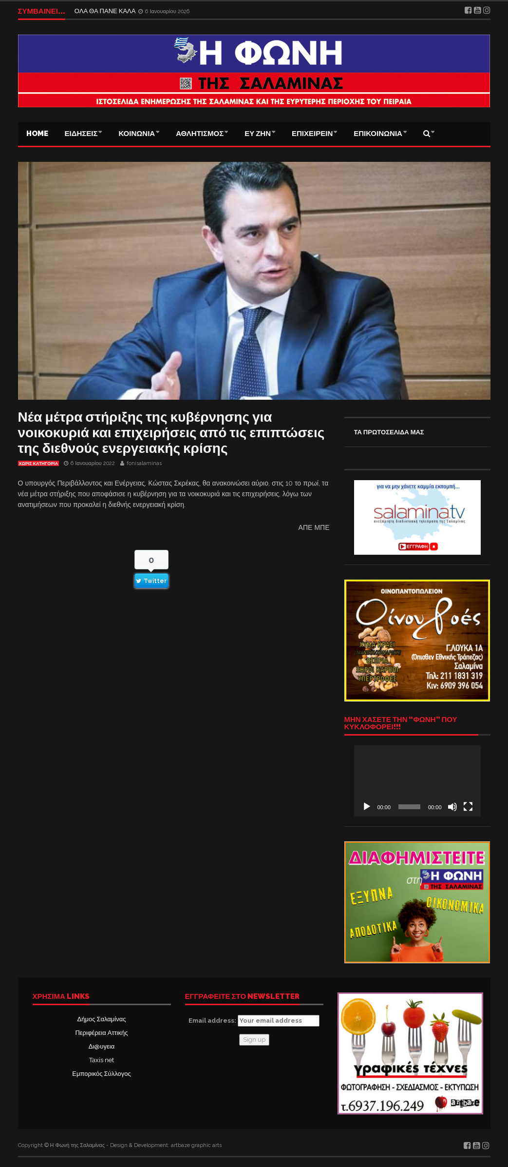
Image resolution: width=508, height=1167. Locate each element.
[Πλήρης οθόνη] (468, 807)
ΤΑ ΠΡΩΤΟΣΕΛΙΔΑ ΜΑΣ (389, 432)
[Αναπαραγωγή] (367, 807)
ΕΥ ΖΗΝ (258, 133)
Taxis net (101, 1060)
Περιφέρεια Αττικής (101, 1032)
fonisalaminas (144, 463)
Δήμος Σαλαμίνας (101, 1019)
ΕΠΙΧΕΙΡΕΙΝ (312, 133)
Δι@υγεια (101, 1046)
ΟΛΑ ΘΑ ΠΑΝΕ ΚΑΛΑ (106, 11)
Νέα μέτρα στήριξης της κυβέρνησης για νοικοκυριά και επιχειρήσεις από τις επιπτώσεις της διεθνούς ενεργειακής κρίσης (171, 432)
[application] (417, 781)
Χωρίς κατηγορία (38, 463)
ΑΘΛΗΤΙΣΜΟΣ (200, 133)
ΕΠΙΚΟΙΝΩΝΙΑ (378, 133)
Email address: (254, 1021)
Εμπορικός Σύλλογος (101, 1073)
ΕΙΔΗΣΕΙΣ (81, 133)
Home (37, 133)
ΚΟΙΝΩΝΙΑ (136, 133)
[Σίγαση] (452, 807)
